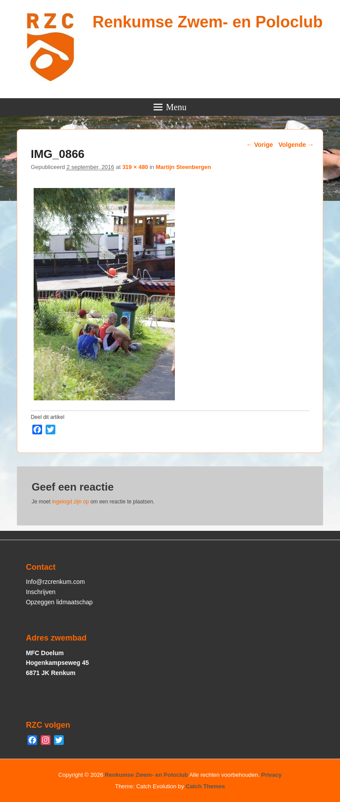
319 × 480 (135, 167)
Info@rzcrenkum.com (55, 581)
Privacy (271, 774)
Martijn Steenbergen (183, 167)
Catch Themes (205, 786)
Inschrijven (40, 591)
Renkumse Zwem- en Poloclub (208, 22)
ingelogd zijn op (70, 502)
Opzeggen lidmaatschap (59, 602)
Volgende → (296, 144)
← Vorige (259, 144)
